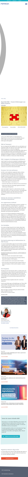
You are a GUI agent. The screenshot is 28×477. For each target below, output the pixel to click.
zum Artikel (5, 356)
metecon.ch (14, 0)
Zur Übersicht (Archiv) (14, 327)
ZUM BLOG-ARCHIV (9, 458)
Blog (5, 98)
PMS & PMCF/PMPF (21, 127)
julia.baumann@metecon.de (5, 321)
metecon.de (8, 0)
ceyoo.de (19, 0)
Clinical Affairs (13, 127)
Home (2, 98)
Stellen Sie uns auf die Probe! (11, 436)
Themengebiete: (5, 127)
